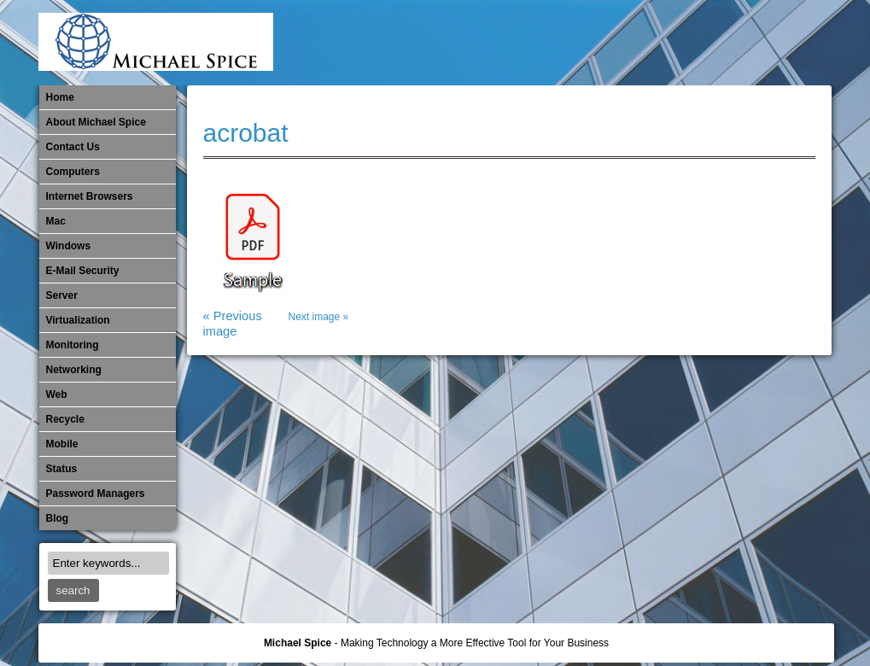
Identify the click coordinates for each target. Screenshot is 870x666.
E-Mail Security (533, 42)
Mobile (645, 42)
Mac (56, 221)
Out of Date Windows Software (758, 42)
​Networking (702, 42)
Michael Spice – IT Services (617, 42)
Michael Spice (297, 643)
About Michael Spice (96, 122)
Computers (73, 172)
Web (56, 394)
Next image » (319, 317)
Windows (68, 246)
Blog (57, 518)
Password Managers (786, 42)
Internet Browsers (89, 196)
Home (60, 97)
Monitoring (673, 42)
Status (62, 469)
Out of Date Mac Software (730, 42)
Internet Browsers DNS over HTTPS (561, 42)
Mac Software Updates (589, 42)
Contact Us (73, 147)
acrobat (246, 133)
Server (62, 295)
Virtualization (78, 320)
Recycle (65, 419)
